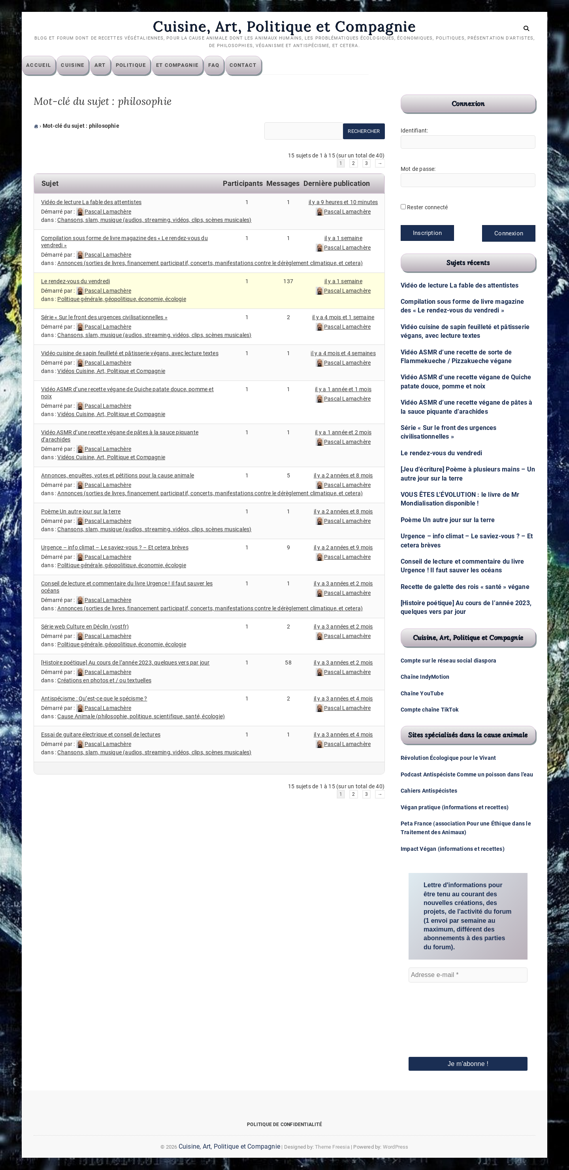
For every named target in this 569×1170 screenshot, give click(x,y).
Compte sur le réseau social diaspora (448, 661)
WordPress (396, 1147)
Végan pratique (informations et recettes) (455, 807)
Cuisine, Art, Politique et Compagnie (284, 26)
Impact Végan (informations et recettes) (453, 849)
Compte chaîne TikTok (429, 710)
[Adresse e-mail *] (468, 975)
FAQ (225, 65)
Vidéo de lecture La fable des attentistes (91, 202)
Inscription (427, 233)
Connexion (508, 233)
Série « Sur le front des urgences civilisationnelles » (104, 317)
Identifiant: (414, 131)
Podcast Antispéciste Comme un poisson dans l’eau (467, 775)
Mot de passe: (418, 169)
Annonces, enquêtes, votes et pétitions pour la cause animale (117, 476)
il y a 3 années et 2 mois (343, 584)
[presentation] (441, 1009)
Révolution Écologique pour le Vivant (448, 758)
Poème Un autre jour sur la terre (81, 512)
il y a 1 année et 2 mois (343, 433)
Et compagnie (189, 65)
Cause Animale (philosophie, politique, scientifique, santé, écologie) (141, 717)
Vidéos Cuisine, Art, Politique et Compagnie (111, 371)
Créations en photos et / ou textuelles (104, 681)
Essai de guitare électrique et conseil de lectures (100, 735)
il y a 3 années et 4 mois (343, 699)
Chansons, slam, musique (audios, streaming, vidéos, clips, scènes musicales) (154, 220)
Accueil (50, 65)
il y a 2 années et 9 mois (343, 548)
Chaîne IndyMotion (425, 677)
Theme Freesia (332, 1147)
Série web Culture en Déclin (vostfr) (85, 627)
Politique (143, 65)
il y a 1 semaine (343, 238)
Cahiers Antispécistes (429, 791)
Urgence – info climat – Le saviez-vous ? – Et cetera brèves (114, 548)
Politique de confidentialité (284, 1125)
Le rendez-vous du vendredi (75, 281)
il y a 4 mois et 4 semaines (343, 353)
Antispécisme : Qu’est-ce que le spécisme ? (94, 699)
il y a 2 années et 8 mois (343, 476)
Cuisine (84, 65)
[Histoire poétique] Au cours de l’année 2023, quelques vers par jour (125, 663)
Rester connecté (427, 207)
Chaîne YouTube (422, 693)
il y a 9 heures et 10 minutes (343, 202)
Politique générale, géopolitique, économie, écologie (121, 299)
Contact (255, 65)
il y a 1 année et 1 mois (343, 389)
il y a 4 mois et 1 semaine (343, 317)
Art (112, 65)
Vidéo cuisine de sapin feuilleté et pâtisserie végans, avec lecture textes (130, 353)
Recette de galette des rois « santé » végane (465, 587)
